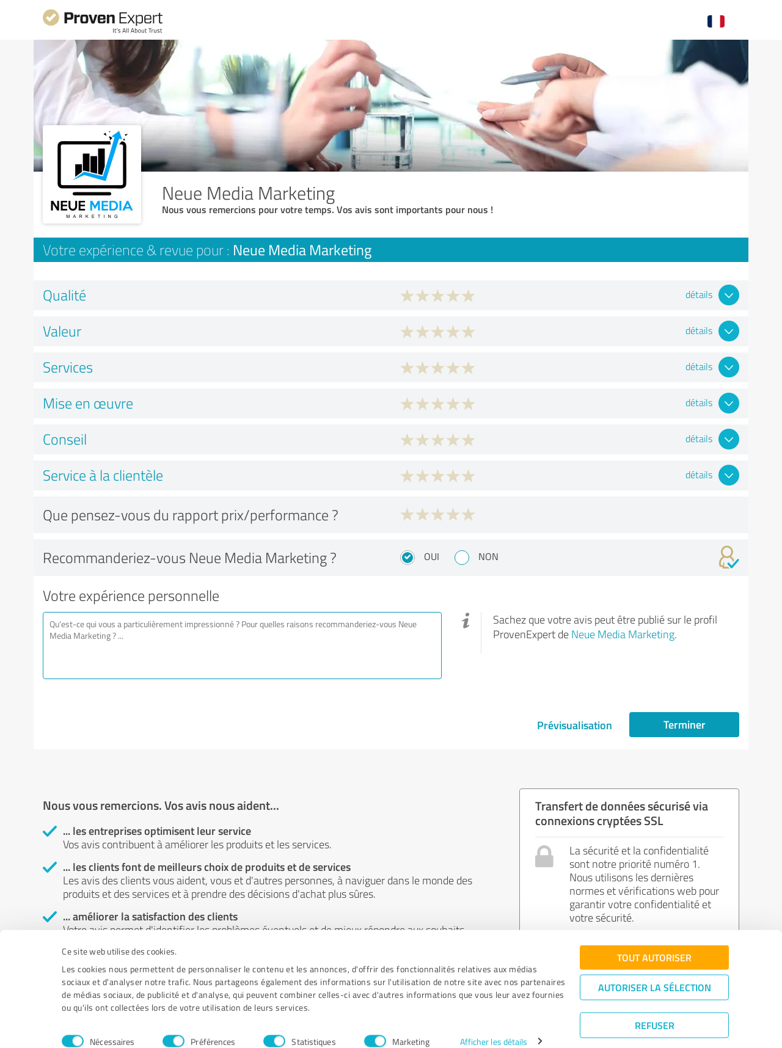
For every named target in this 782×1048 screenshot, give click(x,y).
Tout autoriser (654, 941)
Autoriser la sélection (654, 971)
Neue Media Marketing (622, 634)
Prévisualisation (574, 725)
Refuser (654, 1009)
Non (488, 556)
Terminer (684, 724)
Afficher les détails (494, 1025)
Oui (431, 556)
